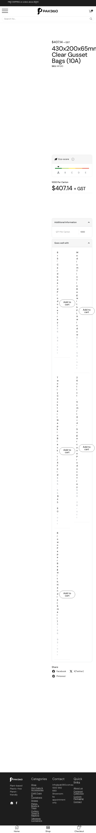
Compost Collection (79, 792)
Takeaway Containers (36, 819)
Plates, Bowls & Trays (35, 805)
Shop (33, 785)
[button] (91, 11)
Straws (34, 800)
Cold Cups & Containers (36, 795)
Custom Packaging (79, 797)
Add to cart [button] (67, 303)
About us (78, 788)
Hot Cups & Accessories (37, 789)
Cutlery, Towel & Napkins (35, 813)
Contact (78, 802)
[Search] (91, 18)
